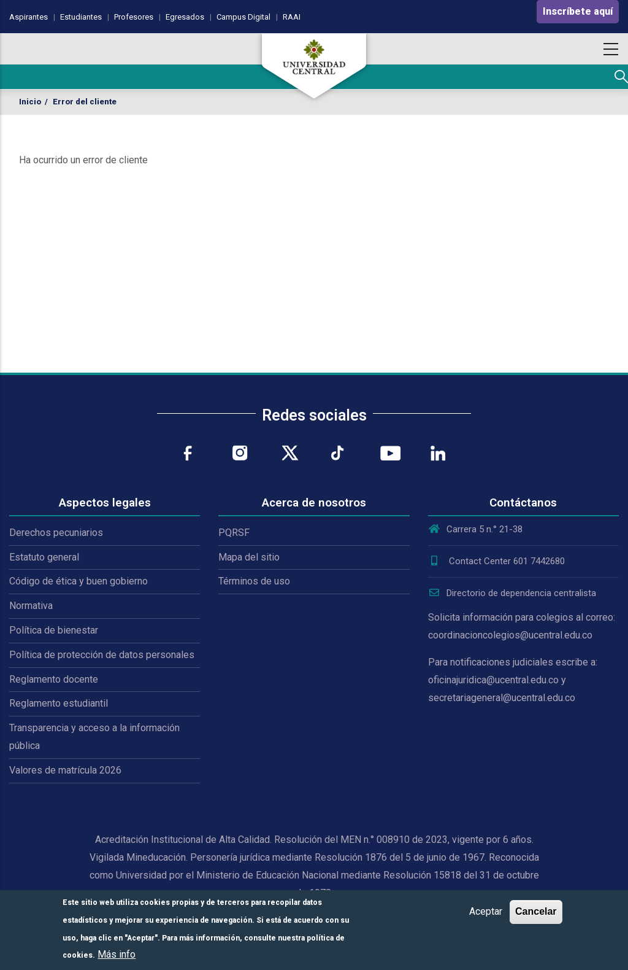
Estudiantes (81, 16)
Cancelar (536, 911)
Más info (117, 954)
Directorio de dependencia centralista (512, 593)
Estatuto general (44, 557)
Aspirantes (28, 16)
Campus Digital (243, 16)
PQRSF (234, 532)
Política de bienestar (53, 630)
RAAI (292, 16)
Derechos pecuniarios (56, 532)
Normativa (31, 605)
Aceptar (485, 911)
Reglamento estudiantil (58, 703)
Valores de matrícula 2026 (65, 770)
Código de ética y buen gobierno (78, 581)
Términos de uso (254, 581)
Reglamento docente (53, 679)
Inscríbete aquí (578, 11)
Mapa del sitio (249, 557)
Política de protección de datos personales (101, 655)
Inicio (30, 101)
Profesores (133, 16)
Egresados (185, 16)
